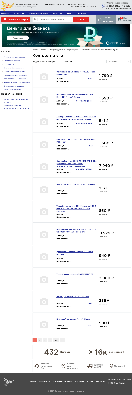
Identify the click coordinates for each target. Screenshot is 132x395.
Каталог (43, 50)
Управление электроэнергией (92, 50)
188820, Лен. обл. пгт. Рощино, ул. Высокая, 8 (83, 5)
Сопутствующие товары (14, 71)
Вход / (108, 17)
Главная (5, 13)
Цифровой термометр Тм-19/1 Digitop (73, 319)
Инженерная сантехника (14, 57)
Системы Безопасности (14, 68)
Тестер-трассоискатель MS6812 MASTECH (75, 274)
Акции (70, 13)
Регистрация (108, 21)
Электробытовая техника (15, 79)
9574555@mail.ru (56, 4)
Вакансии (57, 13)
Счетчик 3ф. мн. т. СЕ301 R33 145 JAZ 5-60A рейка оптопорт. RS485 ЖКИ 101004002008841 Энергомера (76, 163)
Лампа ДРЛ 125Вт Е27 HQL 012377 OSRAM (75, 184)
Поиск (80, 19)
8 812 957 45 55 (118, 5)
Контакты (82, 13)
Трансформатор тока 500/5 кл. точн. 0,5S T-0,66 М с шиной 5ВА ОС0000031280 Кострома (76, 208)
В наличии (68, 62)
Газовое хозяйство (12, 60)
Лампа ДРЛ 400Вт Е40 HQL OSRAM (72, 297)
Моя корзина (125, 19)
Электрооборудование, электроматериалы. (64, 50)
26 (56, 340)
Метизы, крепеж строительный (17, 82)
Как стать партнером (38, 13)
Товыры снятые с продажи (15, 75)
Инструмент (9, 64)
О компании (19, 13)
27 (62, 340)
